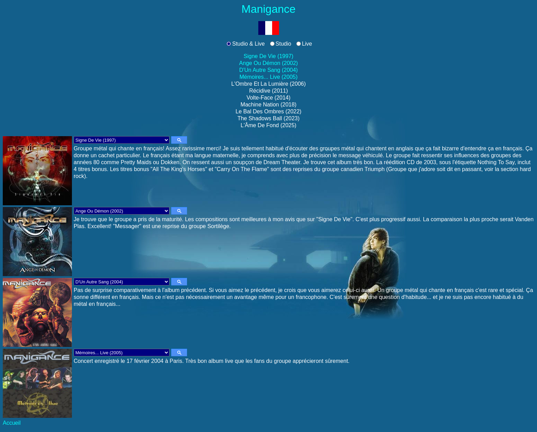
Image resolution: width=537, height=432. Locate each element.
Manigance (268, 9)
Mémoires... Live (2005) (268, 77)
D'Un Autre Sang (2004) (268, 70)
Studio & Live (248, 44)
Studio (283, 44)
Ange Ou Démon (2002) (268, 63)
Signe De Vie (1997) (269, 56)
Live (307, 44)
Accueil (12, 423)
